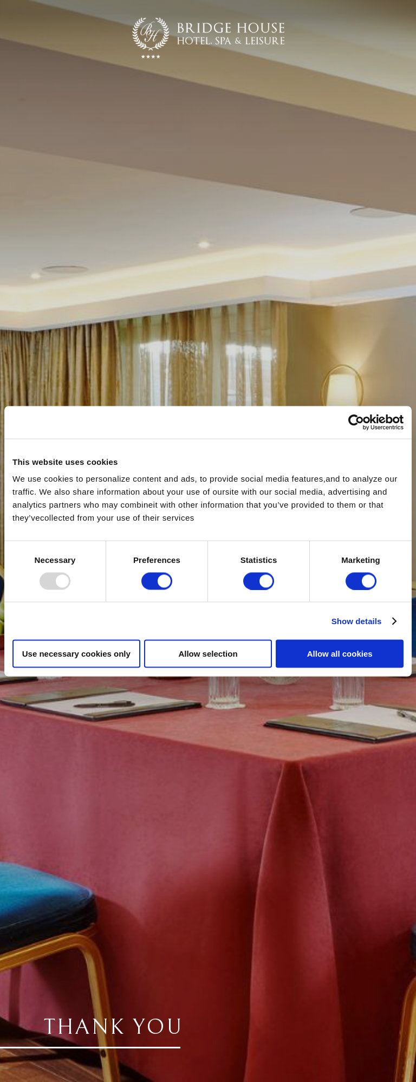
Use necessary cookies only (76, 653)
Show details (357, 620)
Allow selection (207, 653)
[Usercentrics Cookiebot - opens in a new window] (356, 422)
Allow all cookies (340, 653)
